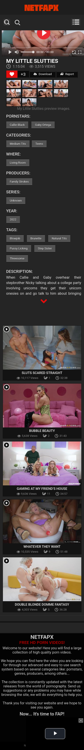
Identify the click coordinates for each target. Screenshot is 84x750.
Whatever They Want (42, 547)
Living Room (18, 162)
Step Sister (45, 248)
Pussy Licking (19, 248)
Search (6, 22)
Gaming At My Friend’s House (42, 489)
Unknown (16, 200)
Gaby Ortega (43, 125)
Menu (75, 22)
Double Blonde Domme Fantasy (42, 605)
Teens (39, 143)
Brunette (35, 238)
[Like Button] (11, 74)
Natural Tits (59, 238)
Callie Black (17, 125)
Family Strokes (19, 181)
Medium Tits (18, 143)
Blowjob (15, 238)
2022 (13, 219)
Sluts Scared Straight (42, 373)
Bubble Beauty (42, 431)
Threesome (17, 258)
